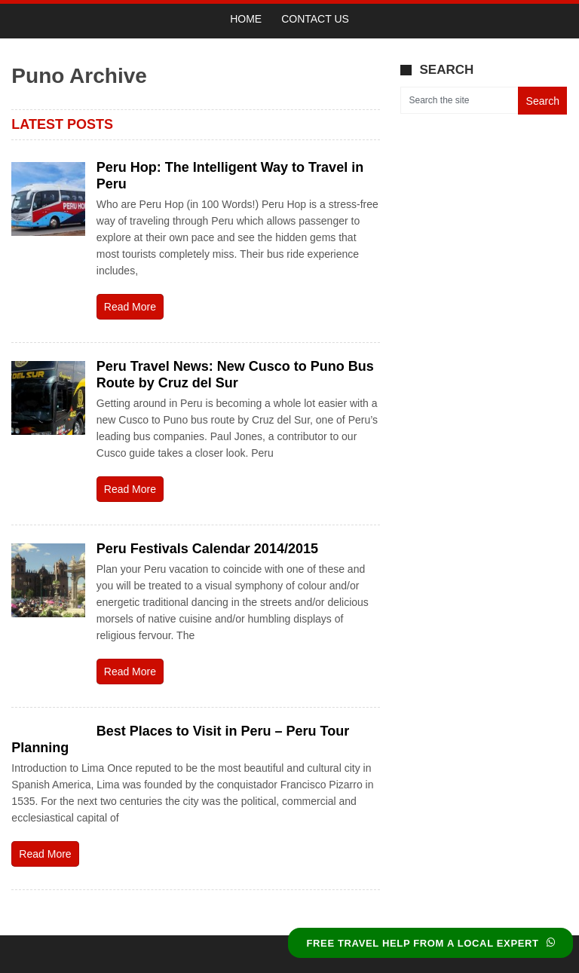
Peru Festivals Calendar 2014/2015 (207, 548)
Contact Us (315, 19)
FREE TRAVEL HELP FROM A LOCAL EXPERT (430, 943)
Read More (130, 307)
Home (246, 19)
